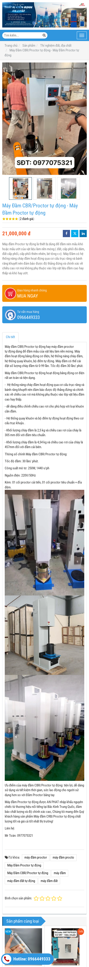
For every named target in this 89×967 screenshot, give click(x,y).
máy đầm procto (63, 857)
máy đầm (60, 873)
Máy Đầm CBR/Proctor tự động (27, 873)
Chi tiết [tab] (10, 337)
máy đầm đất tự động (21, 881)
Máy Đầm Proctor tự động (24, 865)
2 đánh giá (26, 219)
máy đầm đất (49, 881)
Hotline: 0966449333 (26, 959)
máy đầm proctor (35, 857)
